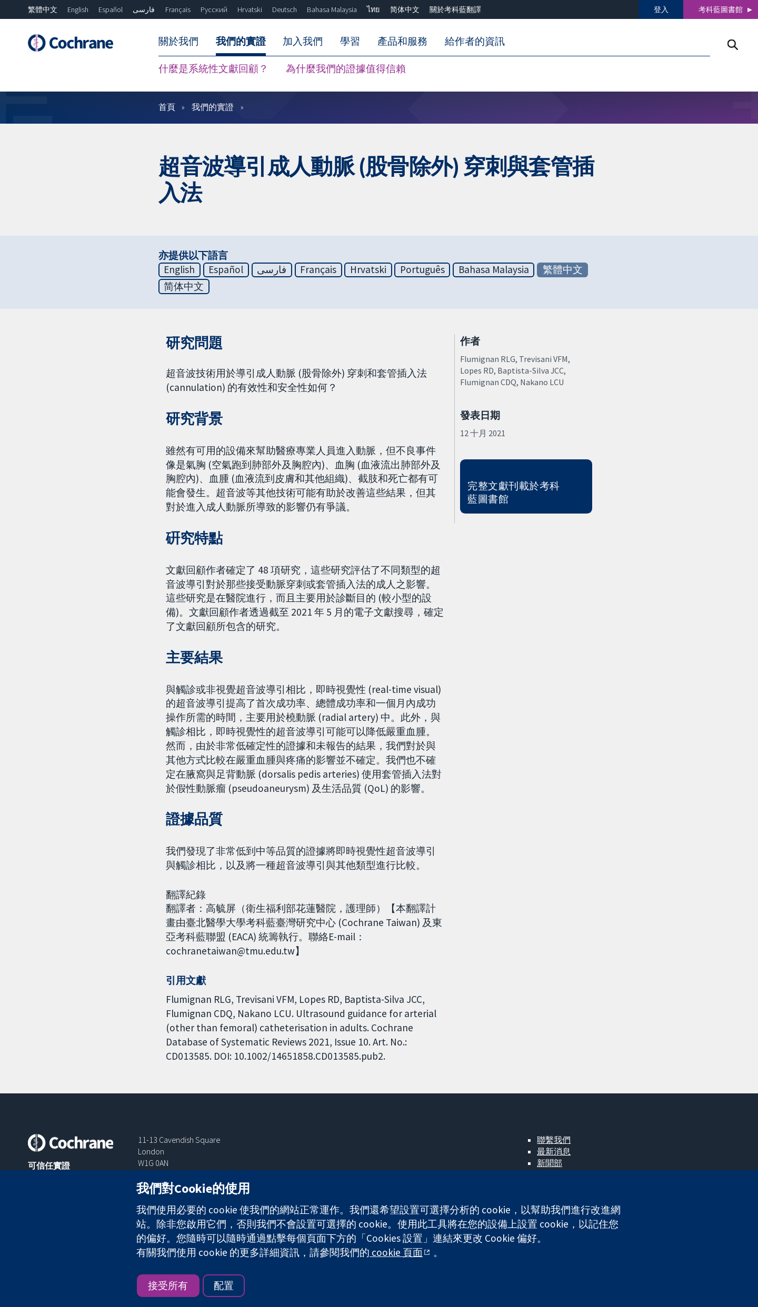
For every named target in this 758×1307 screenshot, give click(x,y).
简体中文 (405, 9)
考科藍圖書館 (721, 9)
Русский (214, 9)
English (77, 9)
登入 (661, 9)
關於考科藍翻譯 (455, 9)
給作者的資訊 (475, 41)
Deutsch (284, 9)
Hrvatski (249, 9)
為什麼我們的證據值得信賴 (346, 68)
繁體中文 (42, 9)
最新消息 (554, 1151)
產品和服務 (402, 41)
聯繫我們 (554, 1139)
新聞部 (549, 1163)
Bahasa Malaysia (332, 9)
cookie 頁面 (396, 1252)
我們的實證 (241, 41)
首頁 (166, 107)
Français (178, 9)
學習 (350, 41)
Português (422, 269)
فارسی (144, 9)
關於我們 (178, 41)
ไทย (373, 9)
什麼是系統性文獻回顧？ (213, 68)
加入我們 (303, 41)
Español (110, 9)
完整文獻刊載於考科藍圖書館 (513, 492)
